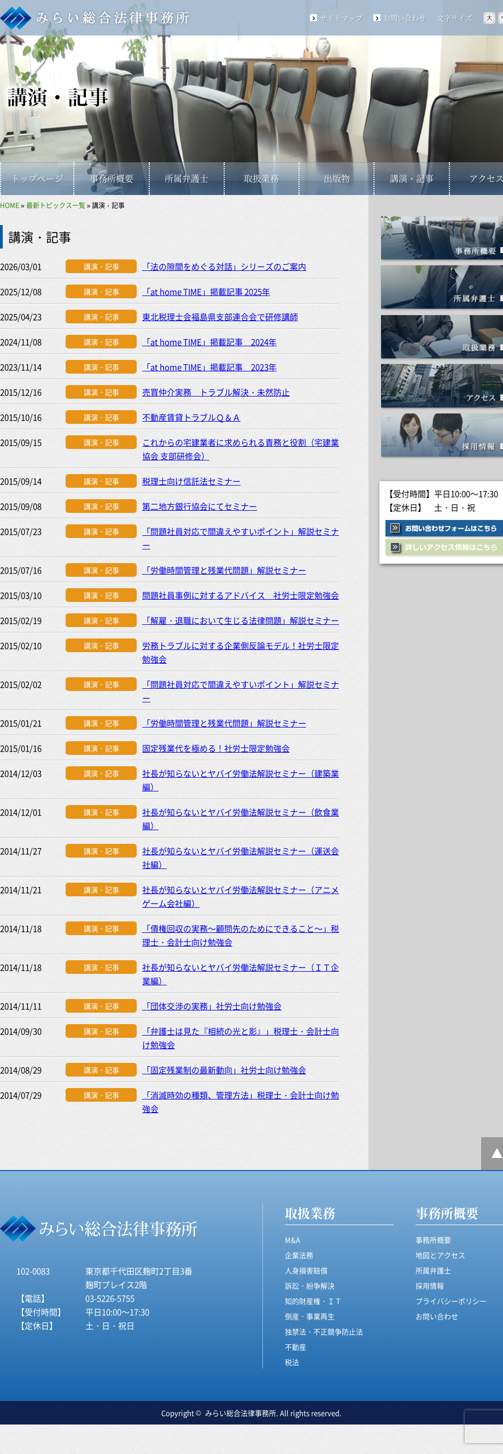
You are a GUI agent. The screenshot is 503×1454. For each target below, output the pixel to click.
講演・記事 (412, 178)
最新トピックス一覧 (55, 205)
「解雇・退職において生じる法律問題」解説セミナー (240, 620)
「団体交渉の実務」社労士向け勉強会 (212, 1006)
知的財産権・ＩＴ (313, 1301)
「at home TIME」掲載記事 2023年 (209, 367)
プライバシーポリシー (451, 1301)
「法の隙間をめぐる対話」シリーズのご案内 (224, 266)
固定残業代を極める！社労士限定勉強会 (216, 748)
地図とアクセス (440, 1255)
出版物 (337, 178)
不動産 (295, 1346)
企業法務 (299, 1255)
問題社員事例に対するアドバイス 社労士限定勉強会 (240, 595)
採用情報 (430, 1285)
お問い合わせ (404, 18)
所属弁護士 (186, 178)
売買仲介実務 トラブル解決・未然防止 (216, 392)
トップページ (37, 178)
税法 (292, 1362)
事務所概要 (111, 178)
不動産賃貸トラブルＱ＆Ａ (191, 417)
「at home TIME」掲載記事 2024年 (209, 341)
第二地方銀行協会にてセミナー (199, 506)
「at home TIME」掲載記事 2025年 (206, 291)
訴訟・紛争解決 (310, 1285)
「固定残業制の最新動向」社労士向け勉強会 (224, 1069)
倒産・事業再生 (310, 1316)
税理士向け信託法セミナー (191, 481)
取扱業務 (261, 178)
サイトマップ (341, 18)
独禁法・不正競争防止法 (324, 1331)
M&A (292, 1239)
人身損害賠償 (306, 1270)
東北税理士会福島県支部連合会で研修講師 (220, 316)
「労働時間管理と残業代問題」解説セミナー (224, 570)
